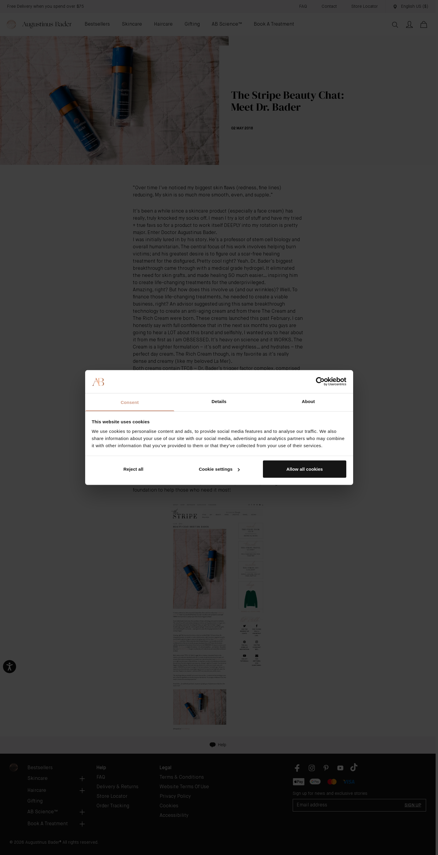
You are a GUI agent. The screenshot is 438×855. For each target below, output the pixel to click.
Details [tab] (219, 401)
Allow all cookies (304, 469)
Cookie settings (219, 469)
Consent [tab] (130, 402)
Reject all (134, 469)
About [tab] (308, 401)
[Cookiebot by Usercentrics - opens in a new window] (320, 381)
